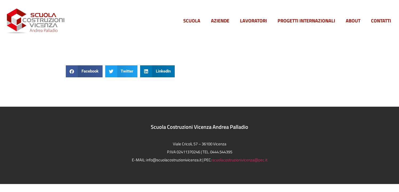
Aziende (220, 20)
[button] (84, 71)
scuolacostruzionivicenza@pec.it (239, 160)
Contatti (381, 20)
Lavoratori (253, 20)
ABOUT (353, 20)
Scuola (191, 20)
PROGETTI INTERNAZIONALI (306, 20)
